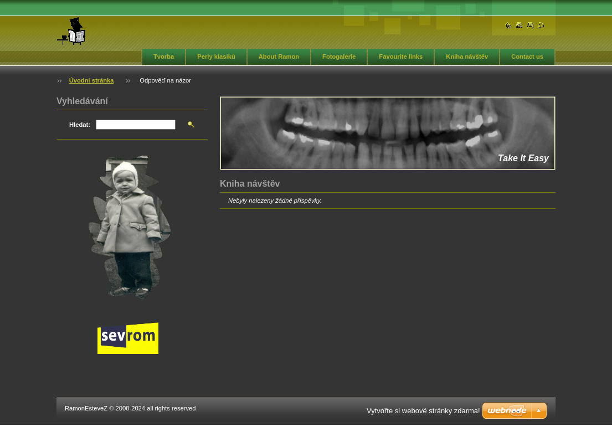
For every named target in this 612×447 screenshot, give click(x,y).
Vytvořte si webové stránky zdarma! (423, 411)
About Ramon (279, 56)
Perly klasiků (216, 56)
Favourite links (401, 56)
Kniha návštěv (467, 56)
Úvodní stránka (91, 80)
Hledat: (79, 124)
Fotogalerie (339, 56)
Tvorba (163, 56)
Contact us (527, 56)
